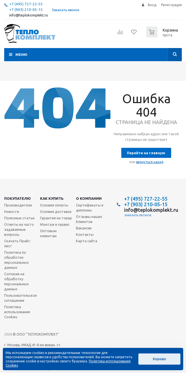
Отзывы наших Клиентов (89, 219)
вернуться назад (149, 162)
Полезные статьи (19, 218)
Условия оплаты (54, 205)
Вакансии (84, 228)
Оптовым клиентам (48, 233)
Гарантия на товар (56, 218)
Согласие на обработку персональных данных (16, 281)
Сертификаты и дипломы (89, 207)
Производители (18, 205)
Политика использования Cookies (17, 312)
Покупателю (17, 198)
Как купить (52, 198)
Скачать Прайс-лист (17, 243)
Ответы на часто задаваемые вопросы (19, 229)
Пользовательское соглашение (20, 297)
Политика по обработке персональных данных (16, 259)
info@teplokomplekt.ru (28, 15)
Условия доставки (55, 211)
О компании (89, 198)
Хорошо (159, 359)
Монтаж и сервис (54, 224)
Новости (11, 211)
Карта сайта (86, 241)
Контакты (85, 234)
